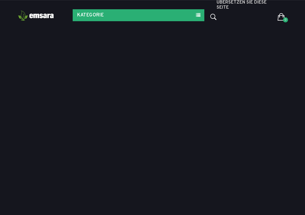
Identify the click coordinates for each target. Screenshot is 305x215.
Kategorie (90, 15)
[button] (281, 17)
